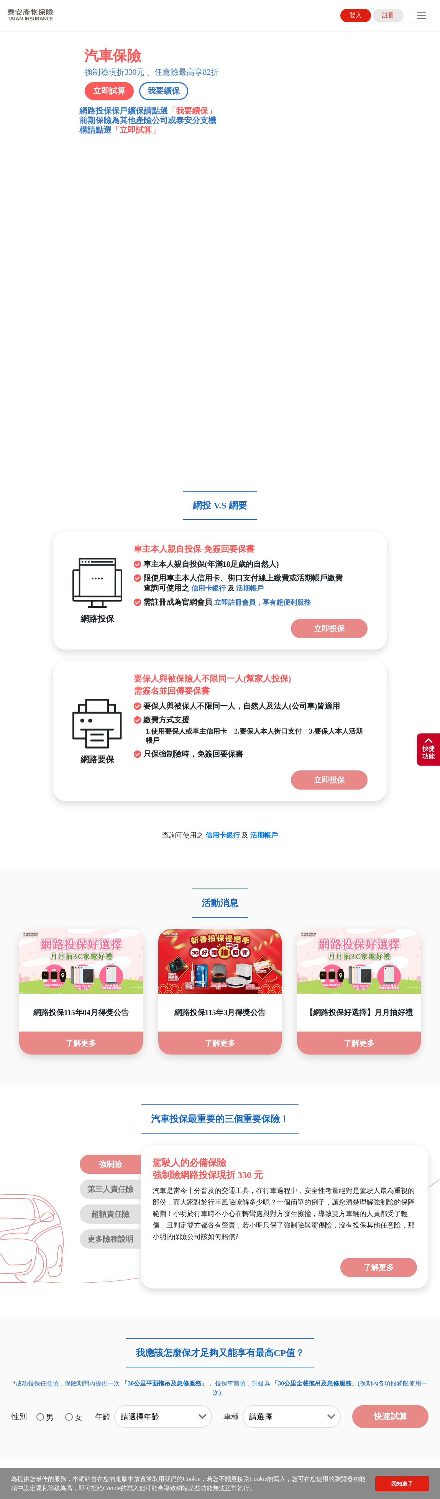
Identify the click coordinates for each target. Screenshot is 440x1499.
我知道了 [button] (402, 1484)
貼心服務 (296, 1283)
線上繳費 (248, 1283)
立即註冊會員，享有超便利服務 (262, 292)
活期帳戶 (250, 277)
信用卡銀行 (208, 277)
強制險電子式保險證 (363, 1283)
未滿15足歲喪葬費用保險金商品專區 (103, 1290)
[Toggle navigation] (421, 15)
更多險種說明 (110, 928)
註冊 (388, 15)
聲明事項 (57, 1283)
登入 (356, 15)
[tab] (220, 1164)
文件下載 (105, 1283)
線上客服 (153, 1283)
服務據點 (201, 1283)
